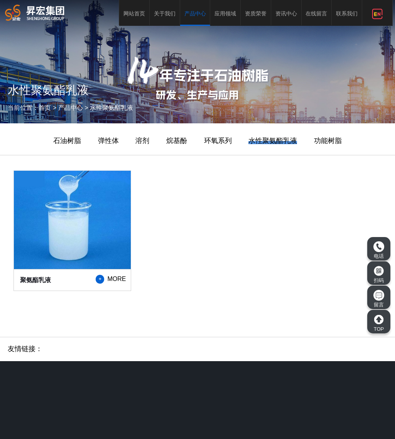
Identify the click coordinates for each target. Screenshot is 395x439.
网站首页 (134, 13)
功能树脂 (328, 141)
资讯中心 (286, 13)
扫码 (378, 274)
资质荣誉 (256, 13)
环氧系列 (218, 141)
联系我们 (347, 13)
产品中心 (195, 13)
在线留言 (316, 13)
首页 (45, 107)
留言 (378, 299)
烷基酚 (176, 141)
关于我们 (165, 13)
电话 (378, 250)
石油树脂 (67, 141)
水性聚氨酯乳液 (111, 107)
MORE (111, 279)
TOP (378, 323)
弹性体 (108, 141)
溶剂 (142, 141)
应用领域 (225, 13)
